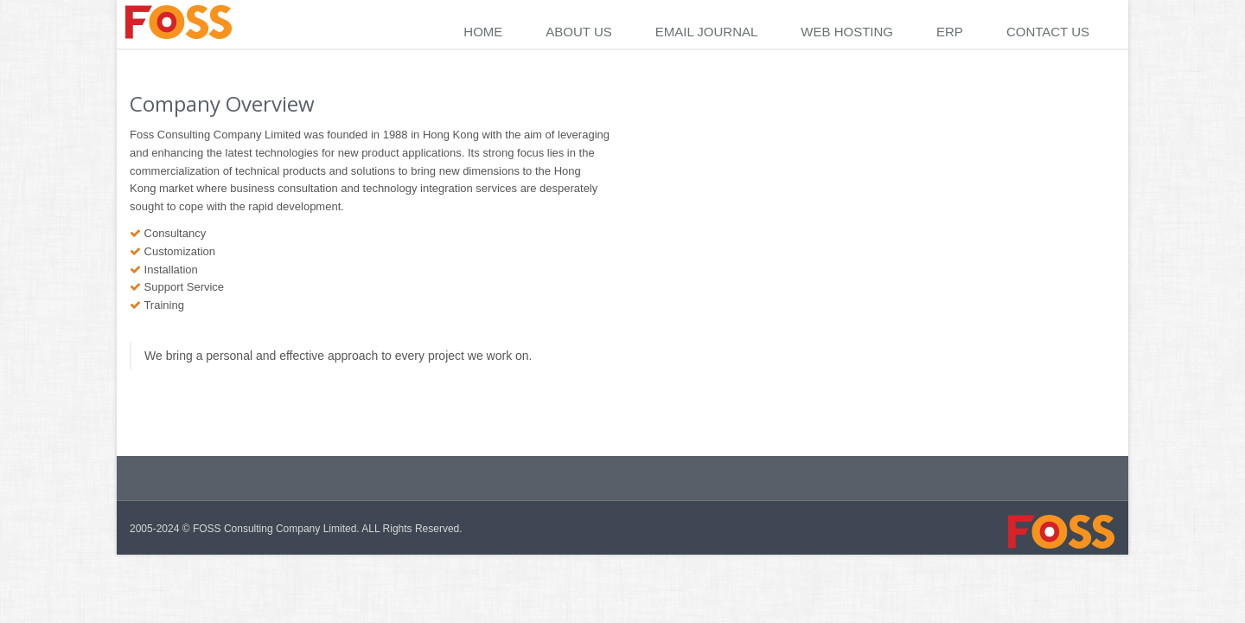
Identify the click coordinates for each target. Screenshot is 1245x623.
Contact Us (1047, 31)
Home (482, 31)
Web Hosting (847, 31)
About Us (578, 31)
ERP (949, 31)
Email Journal (706, 31)
